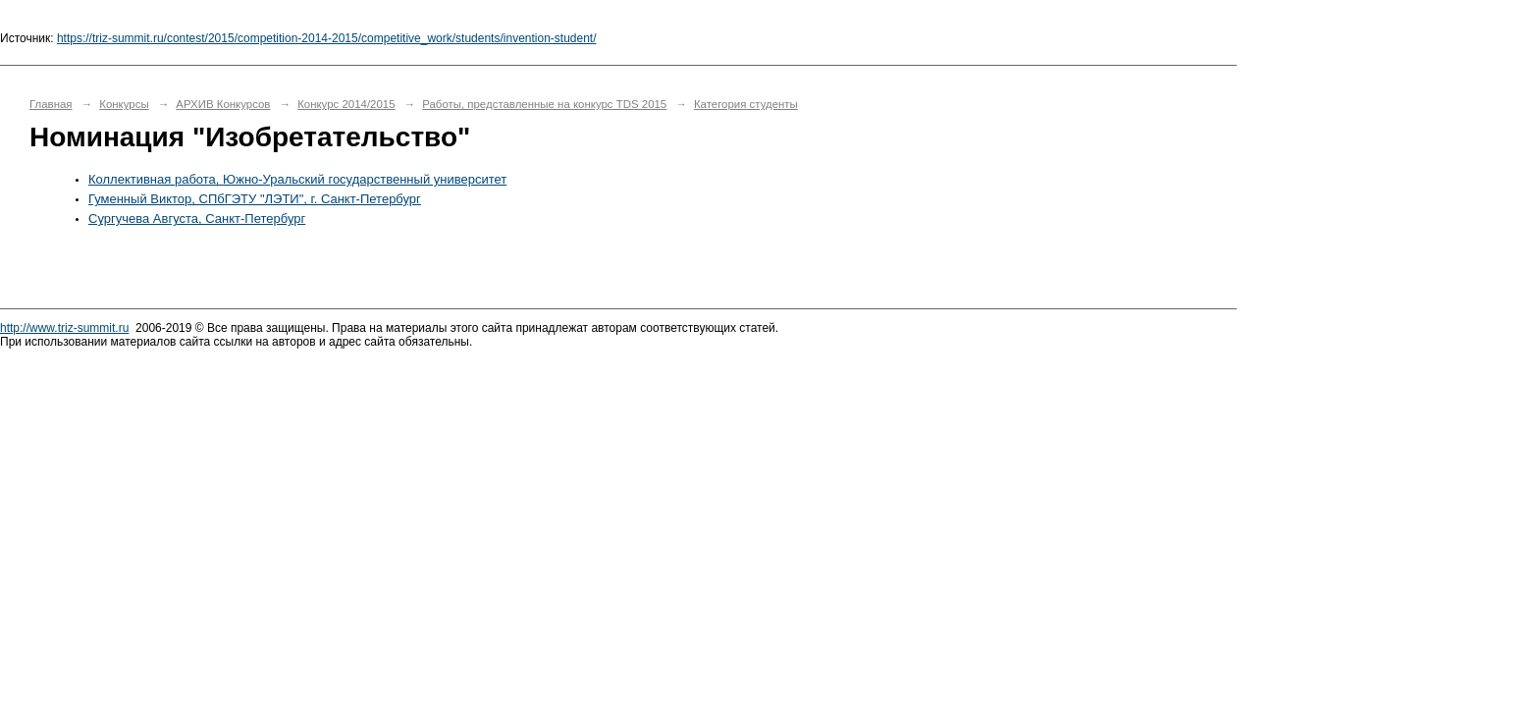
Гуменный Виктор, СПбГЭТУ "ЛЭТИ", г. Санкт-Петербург (254, 198)
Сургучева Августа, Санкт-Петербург (196, 218)
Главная (51, 104)
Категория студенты (746, 104)
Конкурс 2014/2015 (346, 104)
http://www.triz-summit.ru (64, 328)
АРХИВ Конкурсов (223, 104)
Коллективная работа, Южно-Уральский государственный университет (297, 179)
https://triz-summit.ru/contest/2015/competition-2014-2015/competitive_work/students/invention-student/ (327, 38)
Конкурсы (123, 104)
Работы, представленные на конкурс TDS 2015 (544, 104)
